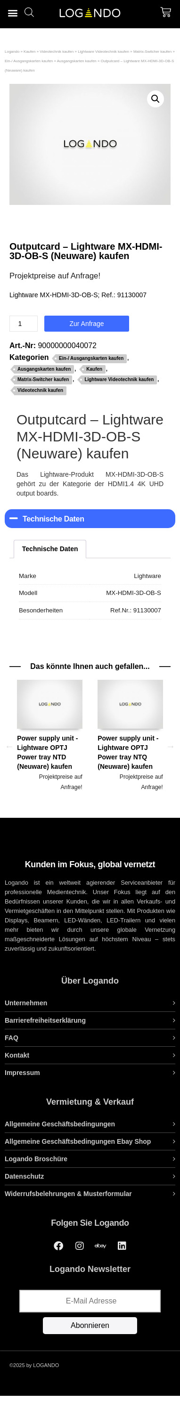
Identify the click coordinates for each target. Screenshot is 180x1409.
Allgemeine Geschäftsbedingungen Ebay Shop (78, 1141)
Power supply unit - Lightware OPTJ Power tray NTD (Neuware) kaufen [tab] (49, 736)
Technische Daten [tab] (50, 549)
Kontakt (17, 1055)
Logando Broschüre (36, 1159)
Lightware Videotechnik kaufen (103, 51)
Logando (12, 51)
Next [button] (170, 746)
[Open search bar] (29, 12)
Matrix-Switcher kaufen (152, 51)
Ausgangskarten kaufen (77, 61)
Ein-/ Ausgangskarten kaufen (29, 61)
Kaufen (29, 51)
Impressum (22, 1072)
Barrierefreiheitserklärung (45, 1020)
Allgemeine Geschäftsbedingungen (60, 1124)
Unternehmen (26, 1003)
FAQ (11, 1038)
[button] (12, 12)
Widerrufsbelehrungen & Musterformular (68, 1193)
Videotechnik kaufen (57, 51)
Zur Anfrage (86, 323)
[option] (49, 746)
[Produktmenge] (23, 324)
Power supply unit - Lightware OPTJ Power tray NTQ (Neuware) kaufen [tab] (130, 736)
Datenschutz (24, 1176)
